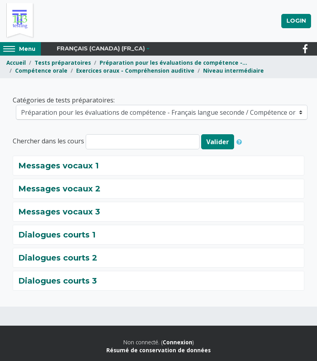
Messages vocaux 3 (59, 211)
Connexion (177, 342)
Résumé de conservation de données (158, 350)
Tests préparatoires (63, 62)
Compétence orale (41, 70)
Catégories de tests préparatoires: (64, 100)
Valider (217, 141)
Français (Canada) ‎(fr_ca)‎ (101, 48)
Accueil (16, 62)
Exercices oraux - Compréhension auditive (135, 70)
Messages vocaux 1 (58, 165)
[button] (241, 141)
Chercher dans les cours (48, 141)
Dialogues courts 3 (57, 280)
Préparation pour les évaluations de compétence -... (173, 62)
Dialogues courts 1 (57, 234)
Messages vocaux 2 (59, 188)
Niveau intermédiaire (233, 70)
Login (296, 20)
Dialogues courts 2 (57, 257)
